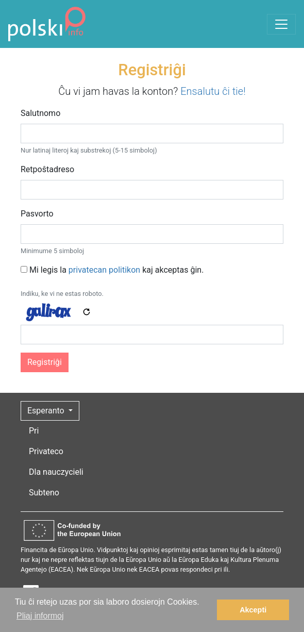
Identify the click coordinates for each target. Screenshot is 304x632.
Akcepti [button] (253, 610)
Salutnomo (40, 113)
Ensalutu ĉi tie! (212, 91)
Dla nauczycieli (56, 472)
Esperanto (46, 410)
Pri (34, 431)
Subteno (44, 492)
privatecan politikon (104, 270)
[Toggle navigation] (281, 24)
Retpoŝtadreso (47, 169)
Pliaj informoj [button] (40, 615)
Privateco (46, 451)
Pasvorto (37, 214)
